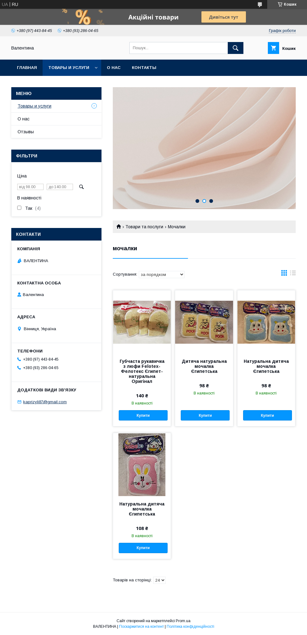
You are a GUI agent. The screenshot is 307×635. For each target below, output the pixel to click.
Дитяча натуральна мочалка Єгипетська (204, 366)
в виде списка (293, 274)
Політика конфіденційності (190, 626)
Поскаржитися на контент (141, 626)
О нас (114, 67)
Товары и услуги (68, 67)
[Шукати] (235, 48)
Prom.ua (183, 621)
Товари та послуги (144, 226)
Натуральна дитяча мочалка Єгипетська (266, 366)
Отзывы (26, 131)
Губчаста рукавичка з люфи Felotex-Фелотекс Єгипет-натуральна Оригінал (142, 371)
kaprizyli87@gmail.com (45, 402)
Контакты (144, 67)
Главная (27, 67)
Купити (143, 415)
